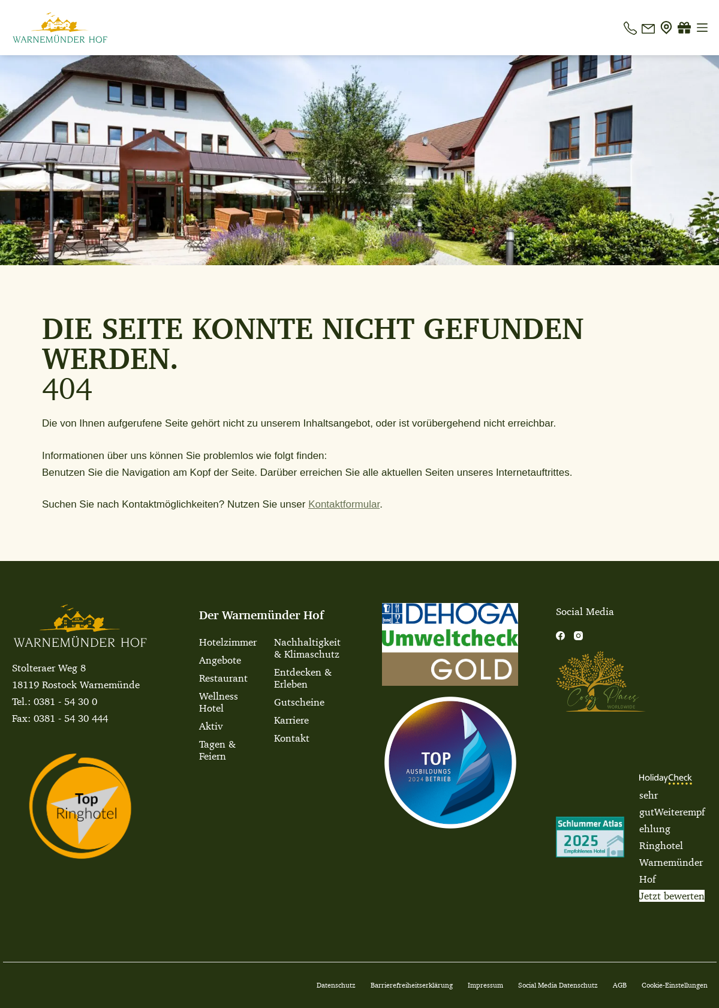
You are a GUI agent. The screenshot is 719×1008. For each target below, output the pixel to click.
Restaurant (223, 678)
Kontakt (291, 738)
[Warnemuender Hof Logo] (60, 28)
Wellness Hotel (218, 702)
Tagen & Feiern (217, 750)
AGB (620, 984)
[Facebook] (560, 635)
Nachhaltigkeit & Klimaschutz (306, 648)
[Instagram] (578, 635)
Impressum (485, 984)
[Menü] (702, 27)
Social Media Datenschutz (558, 984)
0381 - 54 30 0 (65, 701)
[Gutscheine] (684, 27)
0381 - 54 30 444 (71, 718)
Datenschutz (336, 984)
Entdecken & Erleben (303, 678)
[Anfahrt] (666, 28)
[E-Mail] (648, 27)
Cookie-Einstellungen (675, 984)
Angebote (220, 660)
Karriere (291, 720)
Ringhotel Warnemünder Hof (671, 862)
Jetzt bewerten (672, 896)
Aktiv (210, 726)
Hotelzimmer (228, 642)
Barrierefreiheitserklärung (412, 984)
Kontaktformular (344, 504)
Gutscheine (299, 702)
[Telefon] (630, 27)
